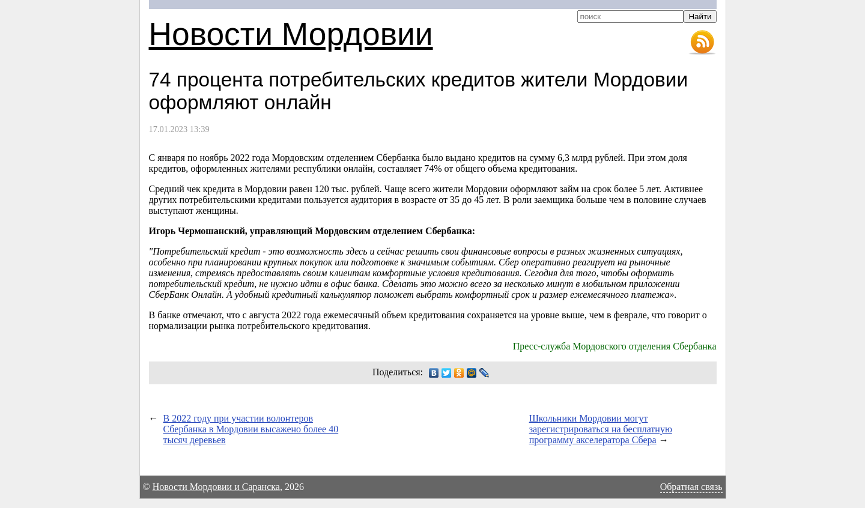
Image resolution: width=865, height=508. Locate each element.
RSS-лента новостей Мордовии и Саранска (702, 42)
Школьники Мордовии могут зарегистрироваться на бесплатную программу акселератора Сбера (600, 429)
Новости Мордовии (291, 34)
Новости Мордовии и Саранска (216, 487)
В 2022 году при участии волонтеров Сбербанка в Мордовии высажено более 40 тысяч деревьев (251, 429)
